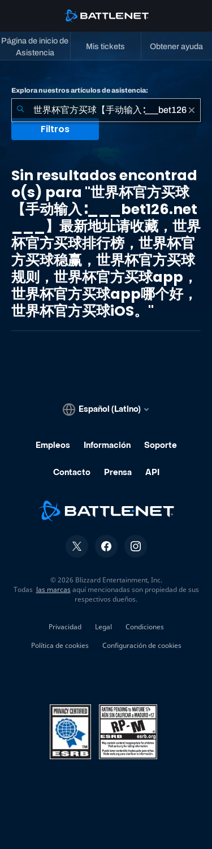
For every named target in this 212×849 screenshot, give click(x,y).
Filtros (55, 129)
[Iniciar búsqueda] (20, 110)
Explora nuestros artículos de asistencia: (79, 90)
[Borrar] (192, 110)
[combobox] (106, 110)
